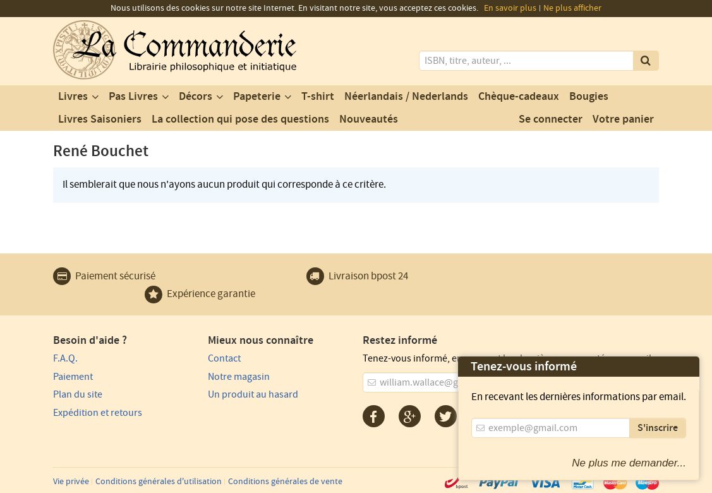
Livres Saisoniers (100, 119)
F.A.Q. (65, 358)
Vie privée (71, 481)
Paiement (73, 376)
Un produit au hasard (253, 394)
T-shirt (317, 96)
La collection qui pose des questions (240, 119)
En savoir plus (510, 8)
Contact (224, 358)
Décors (195, 96)
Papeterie (257, 96)
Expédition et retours (97, 412)
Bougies (588, 96)
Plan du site (77, 394)
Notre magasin (239, 376)
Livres (73, 96)
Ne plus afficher (572, 8)
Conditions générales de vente (285, 481)
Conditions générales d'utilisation (158, 481)
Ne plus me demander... (629, 463)
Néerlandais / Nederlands (406, 96)
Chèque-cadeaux (518, 96)
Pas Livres (133, 96)
